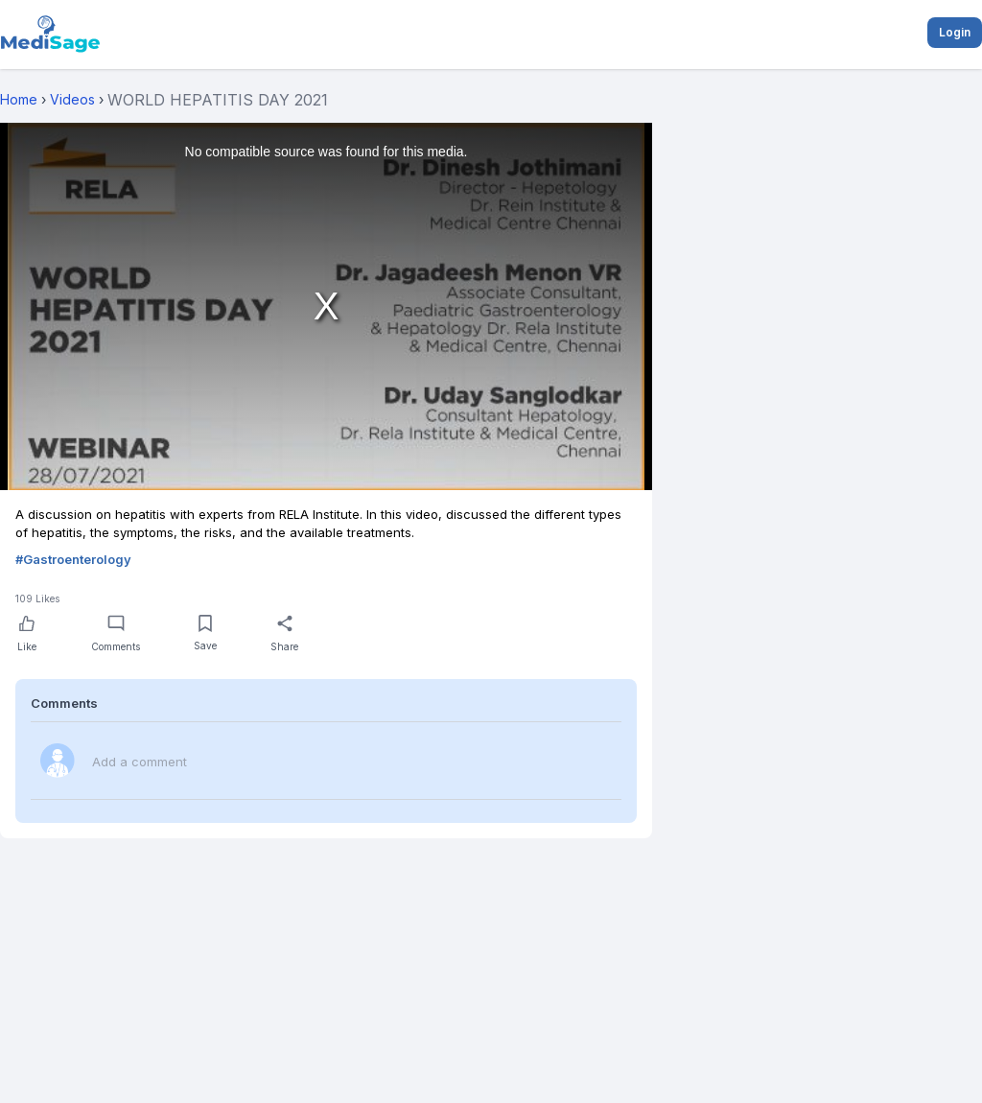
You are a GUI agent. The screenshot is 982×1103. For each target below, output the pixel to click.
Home (18, 99)
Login (954, 32)
